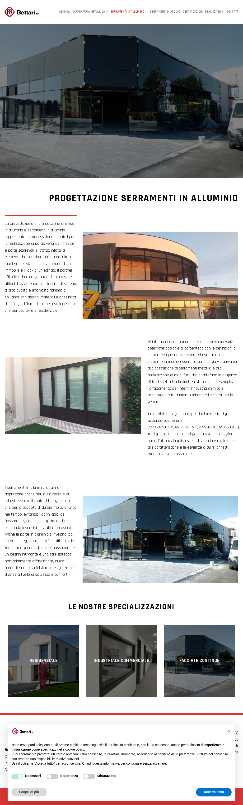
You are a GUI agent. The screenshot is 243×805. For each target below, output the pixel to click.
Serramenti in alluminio (129, 12)
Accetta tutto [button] (214, 792)
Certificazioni (193, 12)
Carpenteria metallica (90, 12)
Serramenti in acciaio (165, 12)
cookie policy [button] (74, 749)
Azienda (64, 12)
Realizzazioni (214, 12)
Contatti (233, 12)
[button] (229, 731)
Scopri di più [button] (29, 792)
